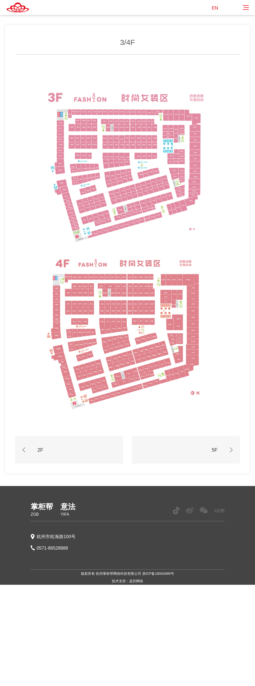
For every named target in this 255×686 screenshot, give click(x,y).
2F (32, 450)
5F (222, 450)
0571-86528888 (52, 548)
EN (215, 7)
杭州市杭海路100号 (56, 536)
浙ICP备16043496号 (158, 574)
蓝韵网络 (136, 581)
